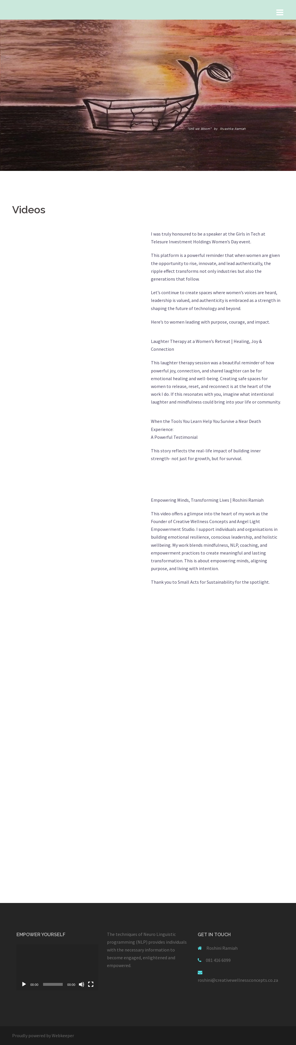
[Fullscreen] (91, 984)
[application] (57, 967)
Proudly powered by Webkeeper (43, 1035)
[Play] (24, 984)
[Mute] (81, 984)
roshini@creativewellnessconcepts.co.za (238, 980)
